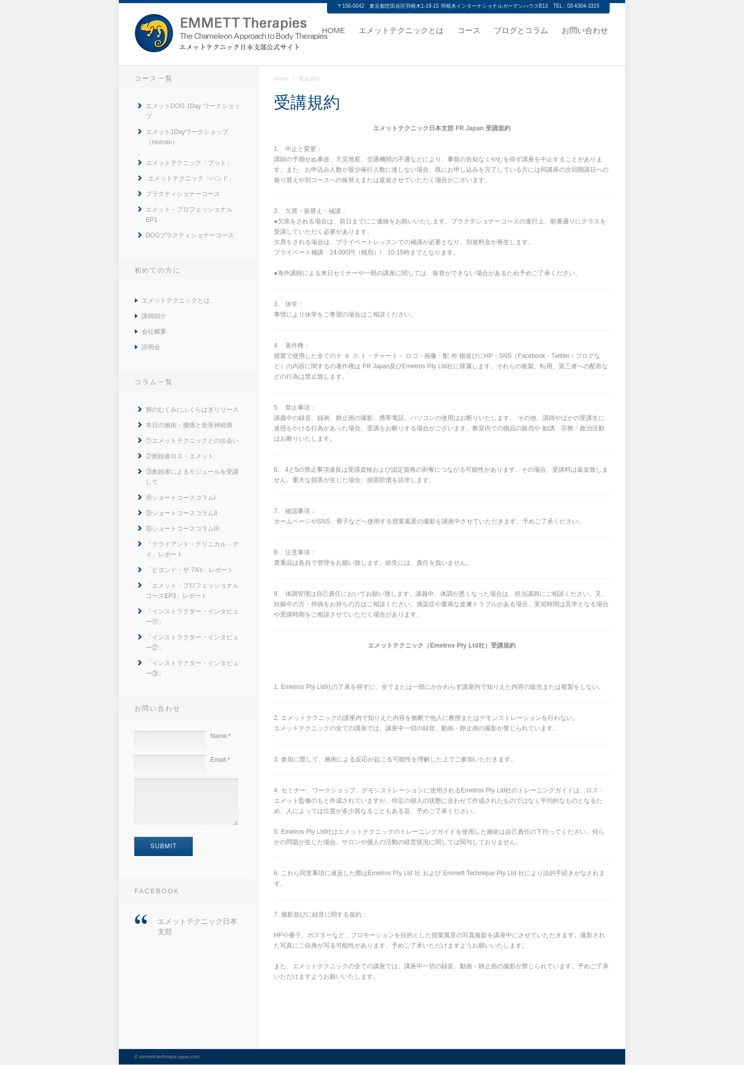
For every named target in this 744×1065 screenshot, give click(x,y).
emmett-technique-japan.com (170, 1056)
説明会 (151, 347)
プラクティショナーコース (183, 194)
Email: (220, 759)
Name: (220, 736)
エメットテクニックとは (176, 300)
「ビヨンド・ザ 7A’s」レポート (190, 570)
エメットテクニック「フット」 (189, 163)
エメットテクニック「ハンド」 (190, 178)
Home (281, 79)
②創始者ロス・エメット (180, 456)
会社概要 (154, 331)
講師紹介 (154, 316)
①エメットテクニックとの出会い (192, 440)
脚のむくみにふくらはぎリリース (192, 409)
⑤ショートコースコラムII (182, 513)
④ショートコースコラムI (180, 497)
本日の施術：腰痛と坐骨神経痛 (189, 425)
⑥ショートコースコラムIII (182, 528)
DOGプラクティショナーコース (190, 235)
